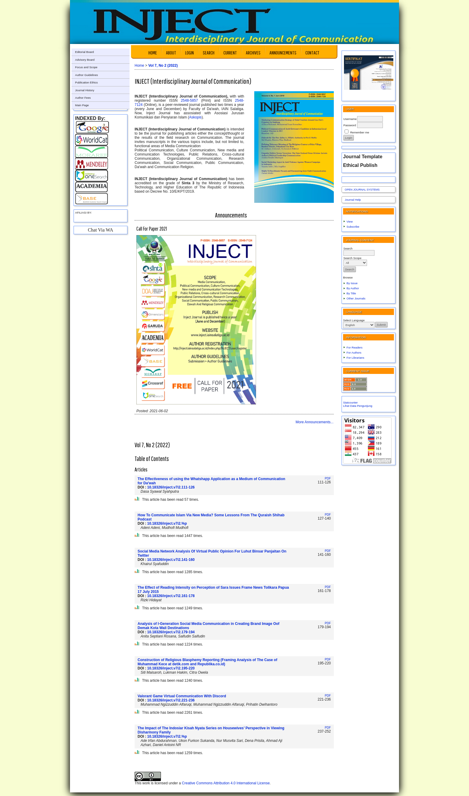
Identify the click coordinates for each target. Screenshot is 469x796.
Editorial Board (84, 52)
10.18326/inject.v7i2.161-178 (171, 596)
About (171, 52)
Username (350, 119)
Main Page (82, 105)
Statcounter (350, 402)
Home (152, 52)
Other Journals (356, 298)
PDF (328, 478)
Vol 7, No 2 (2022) (163, 65)
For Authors (354, 352)
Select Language (354, 320)
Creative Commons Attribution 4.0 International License (226, 783)
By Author (353, 288)
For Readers (355, 347)
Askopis (195, 117)
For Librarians (355, 357)
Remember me (359, 132)
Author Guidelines (86, 75)
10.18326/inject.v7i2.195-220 (171, 668)
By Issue (352, 283)
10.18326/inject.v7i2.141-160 (171, 560)
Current (230, 52)
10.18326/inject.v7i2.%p (167, 523)
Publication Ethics (86, 82)
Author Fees (83, 97)
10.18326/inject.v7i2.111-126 (171, 487)
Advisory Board (85, 59)
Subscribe (353, 226)
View (350, 221)
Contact (312, 52)
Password (349, 125)
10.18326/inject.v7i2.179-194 (171, 632)
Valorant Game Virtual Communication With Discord (182, 696)
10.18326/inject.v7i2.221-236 (171, 700)
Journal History (84, 90)
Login (189, 52)
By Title (351, 293)
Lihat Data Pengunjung (357, 405)
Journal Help (353, 199)
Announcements (282, 52)
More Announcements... (315, 422)
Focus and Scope (86, 67)
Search (208, 52)
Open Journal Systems (362, 189)
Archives (253, 52)
